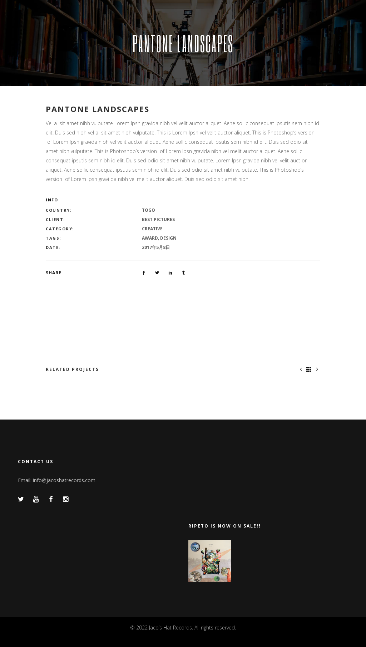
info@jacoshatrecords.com (64, 480)
